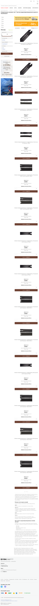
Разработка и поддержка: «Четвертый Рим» (7, 604)
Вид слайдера (4, 42)
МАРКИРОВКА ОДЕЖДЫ (27, 7)
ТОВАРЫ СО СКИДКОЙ (4, 7)
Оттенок (3, 46)
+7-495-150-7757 (4, 566)
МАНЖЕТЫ (20, 7)
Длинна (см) (4, 51)
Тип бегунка (4, 38)
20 (37, 28)
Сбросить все (10, 29)
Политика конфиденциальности (6, 599)
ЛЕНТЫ (15, 7)
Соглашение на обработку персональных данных (9, 600)
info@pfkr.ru (4, 571)
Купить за (26, 59)
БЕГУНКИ (11, 7)
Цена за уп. (3, 32)
